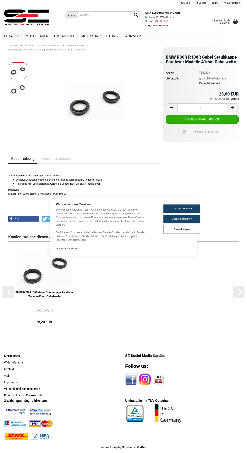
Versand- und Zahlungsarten (22, 390)
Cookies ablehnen (172, 219)
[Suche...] (71, 14)
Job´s (185, 3)
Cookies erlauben (172, 208)
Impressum (11, 383)
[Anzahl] (202, 108)
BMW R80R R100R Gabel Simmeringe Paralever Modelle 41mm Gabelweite (44, 295)
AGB (7, 376)
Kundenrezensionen (57, 159)
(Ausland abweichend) (209, 84)
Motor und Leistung (99, 36)
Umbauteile (64, 36)
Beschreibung (23, 159)
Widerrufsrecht (13, 363)
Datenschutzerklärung (68, 248)
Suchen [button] (201, 3)
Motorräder (36, 36)
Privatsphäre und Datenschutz (23, 396)
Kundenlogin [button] (232, 3)
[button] (215, 3)
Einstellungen (172, 229)
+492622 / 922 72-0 (159, 21)
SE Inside (12, 36)
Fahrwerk (132, 36)
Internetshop (109, 448)
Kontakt (9, 370)
